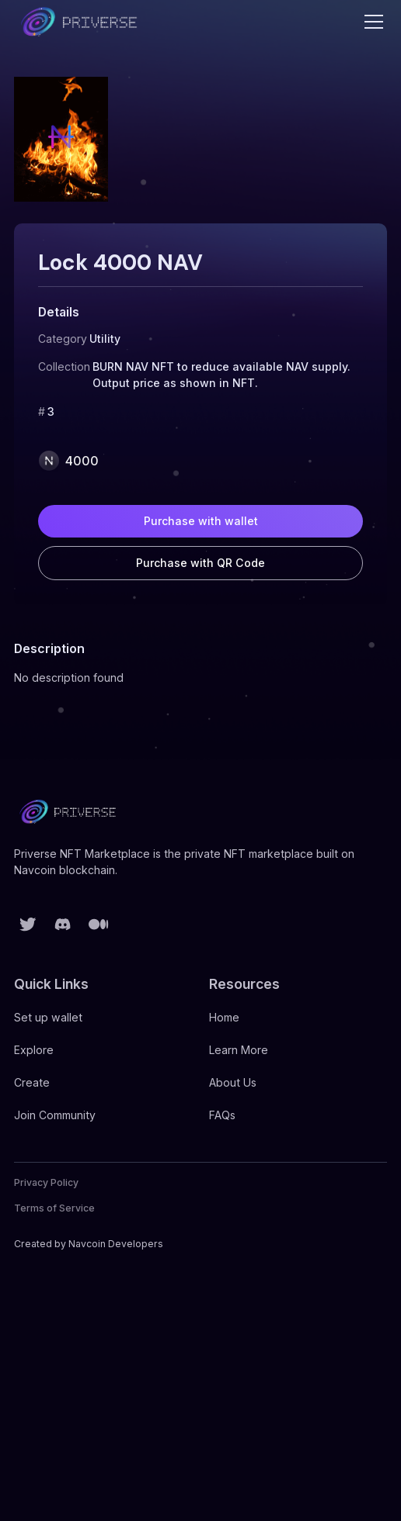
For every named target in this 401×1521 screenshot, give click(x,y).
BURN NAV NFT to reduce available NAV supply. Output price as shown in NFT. (221, 374)
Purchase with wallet (201, 520)
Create (32, 1082)
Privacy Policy (46, 1182)
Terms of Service (54, 1208)
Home (224, 1017)
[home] (79, 22)
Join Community (55, 1115)
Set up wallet (48, 1017)
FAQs (222, 1115)
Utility (104, 338)
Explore (34, 1049)
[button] (371, 21)
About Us (232, 1082)
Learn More (238, 1049)
